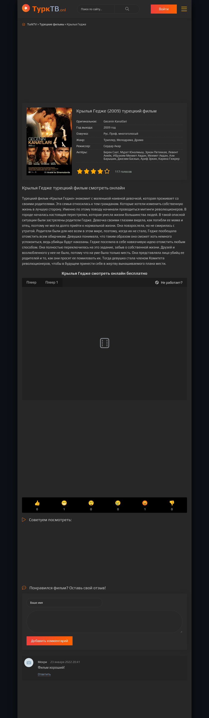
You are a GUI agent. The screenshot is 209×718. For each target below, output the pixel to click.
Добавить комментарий (49, 641)
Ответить (44, 674)
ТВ (49, 8)
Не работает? (168, 282)
